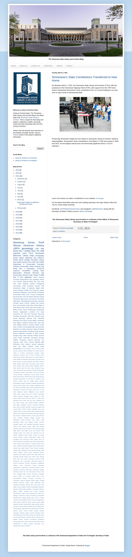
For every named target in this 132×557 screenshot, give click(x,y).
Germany (22, 389)
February (20, 208)
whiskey (28, 526)
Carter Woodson (35, 368)
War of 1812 (18, 277)
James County (17, 398)
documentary (34, 301)
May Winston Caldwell (19, 415)
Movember (16, 422)
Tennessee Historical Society (35, 296)
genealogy (27, 248)
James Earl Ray (26, 398)
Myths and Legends (26, 422)
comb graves (16, 502)
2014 (17, 230)
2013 (17, 233)
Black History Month (19, 364)
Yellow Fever (25, 493)
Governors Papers (38, 290)
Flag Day (41, 314)
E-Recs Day (22, 381)
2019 (17, 215)
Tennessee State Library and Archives (25, 299)
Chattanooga (32, 309)
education (41, 301)
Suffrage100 (40, 283)
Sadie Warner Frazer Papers (29, 448)
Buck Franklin (17, 366)
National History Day (29, 281)
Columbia (41, 372)
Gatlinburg (37, 385)
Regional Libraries (29, 283)
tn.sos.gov (100, 198)
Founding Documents (20, 316)
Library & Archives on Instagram (26, 160)
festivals (30, 506)
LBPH (16, 248)
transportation (17, 348)
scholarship (33, 519)
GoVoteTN (29, 389)
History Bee (25, 394)
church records (32, 500)
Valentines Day (39, 482)
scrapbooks (41, 519)
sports (21, 303)
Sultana (35, 335)
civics (22, 344)
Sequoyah (33, 450)
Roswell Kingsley (27, 446)
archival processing (31, 495)
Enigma (23, 383)
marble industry (33, 510)
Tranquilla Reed (21, 474)
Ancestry (23, 305)
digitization (28, 277)
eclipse (37, 504)
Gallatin (32, 385)
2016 (17, 224)
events (21, 506)
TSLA (30, 253)
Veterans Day (39, 266)
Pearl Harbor (28, 435)
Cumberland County (29, 374)
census (20, 500)
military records (29, 513)
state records (40, 521)
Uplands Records (18, 482)
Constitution (61, 231)
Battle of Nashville (28, 288)
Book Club (29, 364)
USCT (38, 476)
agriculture (32, 493)
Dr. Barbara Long (39, 379)
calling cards (30, 497)
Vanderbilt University (19, 484)
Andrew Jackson (22, 262)
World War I (18, 251)
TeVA (41, 242)
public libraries (22, 517)
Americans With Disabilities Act (26, 351)
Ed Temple (30, 381)
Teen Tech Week (22, 459)
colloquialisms (40, 500)
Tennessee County (30, 465)
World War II (19, 269)
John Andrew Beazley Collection (34, 402)
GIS (30, 290)
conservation (17, 286)
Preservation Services (20, 275)
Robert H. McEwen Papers (33, 443)
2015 (17, 227)
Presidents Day (17, 439)
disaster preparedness (25, 504)
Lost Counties (17, 281)
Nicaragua (41, 428)
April (19, 197)
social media (39, 346)
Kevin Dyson (16, 407)
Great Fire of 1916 (38, 389)
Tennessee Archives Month (36, 459)
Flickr (27, 385)
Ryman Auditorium (19, 333)
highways (24, 508)
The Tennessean (30, 471)
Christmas (16, 279)
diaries (38, 502)
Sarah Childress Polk (24, 450)
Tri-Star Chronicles (32, 474)
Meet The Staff (37, 251)
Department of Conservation (24, 264)
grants (19, 508)
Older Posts (114, 237)
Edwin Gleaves (39, 381)
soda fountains (32, 521)
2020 (17, 212)
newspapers (31, 269)
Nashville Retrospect (33, 424)
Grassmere (16, 292)
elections (41, 504)
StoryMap (15, 456)
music (24, 286)
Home (13, 66)
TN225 (20, 338)
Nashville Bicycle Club (19, 424)
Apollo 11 (16, 353)
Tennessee (26, 338)
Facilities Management (38, 383)
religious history (18, 519)
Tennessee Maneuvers (25, 469)
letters (24, 346)
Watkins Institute (26, 487)
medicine (21, 513)
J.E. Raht (41, 396)
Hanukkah (41, 318)
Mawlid (29, 327)
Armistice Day (24, 355)
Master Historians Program (36, 413)
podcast (30, 346)
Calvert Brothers (38, 277)
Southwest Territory (38, 452)
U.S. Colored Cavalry (29, 476)
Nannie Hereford (39, 422)
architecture (21, 495)
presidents (30, 286)
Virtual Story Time (39, 484)
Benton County (21, 361)
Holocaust (16, 320)
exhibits (27, 251)
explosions (41, 344)
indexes (15, 510)
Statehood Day (30, 258)
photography (39, 256)
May (19, 194)
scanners (26, 519)
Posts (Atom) (65, 241)
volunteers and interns (19, 526)
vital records (40, 303)
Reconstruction (17, 296)
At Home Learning (34, 355)
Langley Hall (40, 407)
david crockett (32, 502)
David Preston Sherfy (22, 376)
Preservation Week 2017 (21, 294)
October (20, 182)
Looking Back (38, 271)
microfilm (16, 303)
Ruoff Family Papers (38, 446)
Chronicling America (18, 372)
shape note (21, 521)
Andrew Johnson (39, 351)
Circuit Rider (28, 372)
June (19, 191)
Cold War (35, 372)
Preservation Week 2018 (36, 437)
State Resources (39, 454)
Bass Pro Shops (34, 357)
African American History (28, 245)
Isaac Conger (34, 396)
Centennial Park (21, 370)
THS (24, 296)
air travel (38, 493)
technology (37, 523)
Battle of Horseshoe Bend (24, 359)
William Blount (23, 489)
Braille (15, 309)
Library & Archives (29, 325)
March (19, 200)
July (19, 188)
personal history (25, 515)
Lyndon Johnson (26, 411)
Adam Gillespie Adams (28, 348)
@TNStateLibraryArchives (70, 209)
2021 (17, 176)
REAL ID (41, 439)
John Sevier (23, 320)
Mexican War (40, 418)
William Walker (17, 491)
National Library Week (29, 426)
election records (31, 344)
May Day (35, 327)
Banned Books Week (23, 357)
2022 (17, 173)
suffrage (27, 260)
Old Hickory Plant (38, 430)
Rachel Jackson (17, 441)
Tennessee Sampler (38, 469)
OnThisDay (40, 292)
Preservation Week (27, 266)
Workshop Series (24, 242)
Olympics (15, 433)
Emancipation (17, 383)
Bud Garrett (25, 366)
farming (26, 506)
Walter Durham (17, 487)
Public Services (39, 331)
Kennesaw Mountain (38, 405)
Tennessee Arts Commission (21, 461)
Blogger (87, 545)
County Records (18, 374)
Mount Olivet (40, 420)
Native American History (30, 329)
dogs (33, 504)
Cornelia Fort (34, 312)
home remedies (40, 508)
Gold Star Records (34, 316)
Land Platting (17, 325)
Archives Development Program (29, 353)
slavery (26, 521)
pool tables (37, 515)
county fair (24, 502)
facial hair (17, 346)
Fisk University (32, 314)
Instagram (26, 396)
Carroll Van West (25, 368)
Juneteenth (40, 320)
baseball (15, 497)
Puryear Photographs (37, 294)
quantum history (30, 517)
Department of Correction (26, 379)
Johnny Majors (32, 320)
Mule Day (41, 327)
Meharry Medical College (26, 418)
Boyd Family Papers (38, 364)
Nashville (27, 273)
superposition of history (20, 523)
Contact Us (35, 66)
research (37, 286)
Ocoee (30, 430)
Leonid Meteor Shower (19, 409)
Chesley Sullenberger (38, 370)
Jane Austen (23, 400)
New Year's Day (33, 428)
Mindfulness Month (19, 420)
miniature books (39, 513)
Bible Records (40, 361)
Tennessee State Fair (19, 471)
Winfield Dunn (28, 491)
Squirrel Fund (30, 454)
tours (42, 523)
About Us (23, 66)
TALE (29, 456)
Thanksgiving (25, 301)
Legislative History (38, 279)
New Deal (26, 428)
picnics (32, 515)
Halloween (24, 292)
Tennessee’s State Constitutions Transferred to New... (28, 203)
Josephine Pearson (26, 405)
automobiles (40, 495)
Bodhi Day (40, 307)
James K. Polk (36, 398)
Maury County (22, 327)
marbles (42, 510)
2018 (17, 218)
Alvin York (16, 305)
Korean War (32, 322)
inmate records (23, 510)
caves (36, 497)
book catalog (22, 497)
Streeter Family (23, 456)
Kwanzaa (33, 407)
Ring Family (36, 441)
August (20, 185)
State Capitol (33, 275)
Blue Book (33, 307)
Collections (48, 66)
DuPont (15, 381)
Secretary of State (32, 333)
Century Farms (22, 309)
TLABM (41, 275)
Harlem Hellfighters (29, 392)
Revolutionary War (27, 441)
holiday (33, 508)
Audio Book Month (32, 305)
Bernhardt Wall (31, 361)
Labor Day (40, 322)
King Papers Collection (20, 322)
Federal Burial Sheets (19, 385)
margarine (16, 513)
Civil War (39, 249)
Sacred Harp (16, 448)
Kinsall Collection (26, 407)
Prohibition (30, 331)
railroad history (40, 517)
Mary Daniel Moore (23, 413)
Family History (18, 258)
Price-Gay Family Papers (30, 439)
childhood (24, 500)
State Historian (28, 335)
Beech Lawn (35, 359)
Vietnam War (29, 484)
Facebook (28, 383)
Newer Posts (56, 237)
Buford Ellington (34, 366)
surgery (31, 523)
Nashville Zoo (17, 329)
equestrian (16, 506)
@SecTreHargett (85, 211)
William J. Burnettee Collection (35, 489)
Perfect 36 (36, 435)
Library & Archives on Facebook (26, 158)
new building (16, 515)
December (21, 179)
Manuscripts (17, 273)
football (38, 506)
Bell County (26, 307)
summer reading (29, 303)
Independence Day (26, 279)
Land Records (32, 292)
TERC (33, 456)
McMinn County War (32, 415)
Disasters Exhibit (23, 290)
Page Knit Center (24, 433)
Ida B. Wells (33, 394)
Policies (69, 66)
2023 (17, 170)
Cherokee (29, 370)
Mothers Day (30, 420)
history (29, 508)
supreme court (19, 253)
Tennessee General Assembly (30, 340)
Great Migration (17, 392)
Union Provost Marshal (32, 342)
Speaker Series (17, 454)
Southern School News (25, 452)
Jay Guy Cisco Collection (34, 400)
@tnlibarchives (97, 209)
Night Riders (16, 430)
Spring (24, 454)
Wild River (16, 489)
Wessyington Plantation (37, 487)
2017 (17, 221)
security (15, 521)
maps (32, 256)
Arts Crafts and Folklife (36, 262)
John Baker (16, 405)
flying (34, 506)
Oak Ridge (24, 430)
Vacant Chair (29, 482)
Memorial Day (38, 273)
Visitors (60, 66)
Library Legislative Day (34, 409)
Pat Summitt (34, 433)
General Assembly (34, 387)
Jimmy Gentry (20, 402)
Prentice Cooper (23, 437)
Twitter (20, 476)
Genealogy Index (24, 387)
